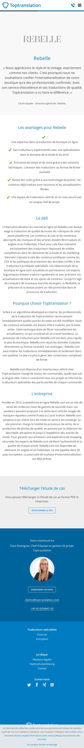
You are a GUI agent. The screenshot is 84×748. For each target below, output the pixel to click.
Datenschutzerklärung (42, 664)
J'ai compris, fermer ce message (42, 744)
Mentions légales (42, 659)
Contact (42, 668)
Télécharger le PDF (42, 510)
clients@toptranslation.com (42, 600)
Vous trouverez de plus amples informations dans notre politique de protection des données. (43, 735)
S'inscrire (42, 634)
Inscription (42, 639)
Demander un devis (42, 589)
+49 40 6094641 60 (42, 608)
